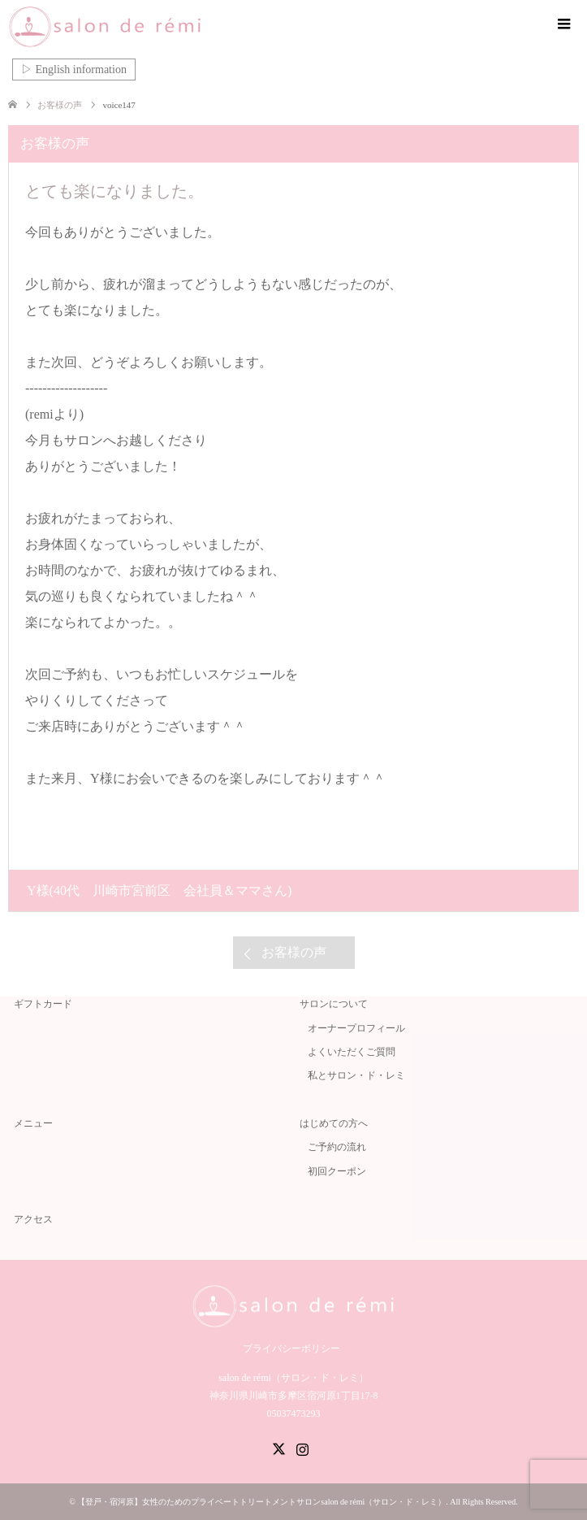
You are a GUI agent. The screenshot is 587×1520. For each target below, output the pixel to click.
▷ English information (74, 69)
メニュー (33, 1123)
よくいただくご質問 (351, 1051)
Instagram (302, 1448)
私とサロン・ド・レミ (356, 1075)
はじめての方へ (334, 1123)
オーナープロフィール (356, 1028)
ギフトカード (43, 1004)
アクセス (33, 1219)
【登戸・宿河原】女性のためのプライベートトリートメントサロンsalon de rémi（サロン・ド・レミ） (261, 1501)
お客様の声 (293, 952)
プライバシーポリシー (291, 1348)
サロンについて (334, 1004)
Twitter (278, 1448)
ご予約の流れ (337, 1147)
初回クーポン (337, 1171)
